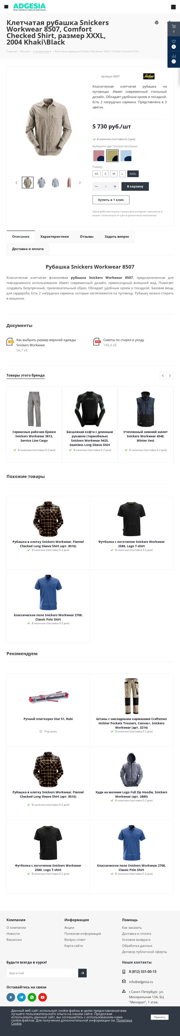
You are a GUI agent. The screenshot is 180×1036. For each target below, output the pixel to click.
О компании (16, 927)
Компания (15, 919)
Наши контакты (137, 962)
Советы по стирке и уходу (123, 340)
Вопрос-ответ (75, 939)
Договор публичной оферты (144, 951)
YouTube (42, 997)
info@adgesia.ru (141, 982)
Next (80, 183)
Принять (159, 1017)
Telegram (21, 997)
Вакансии (14, 939)
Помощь (130, 919)
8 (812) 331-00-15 (142, 971)
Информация (76, 919)
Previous (17, 183)
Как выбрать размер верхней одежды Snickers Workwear (46, 342)
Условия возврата (136, 939)
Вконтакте (10, 997)
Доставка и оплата (136, 933)
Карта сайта (73, 945)
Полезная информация (82, 933)
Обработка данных (137, 945)
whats (32, 997)
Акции (69, 927)
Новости (13, 933)
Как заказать (132, 927)
